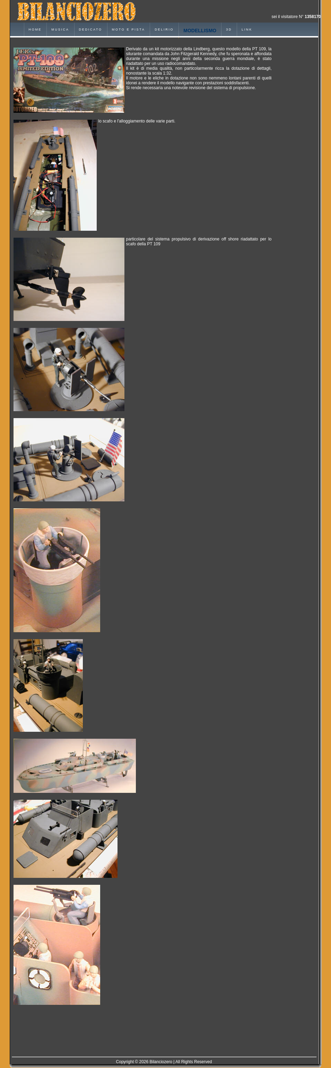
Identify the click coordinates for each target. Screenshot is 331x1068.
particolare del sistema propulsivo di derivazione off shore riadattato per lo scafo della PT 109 (199, 241)
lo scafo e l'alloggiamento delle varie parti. (136, 121)
